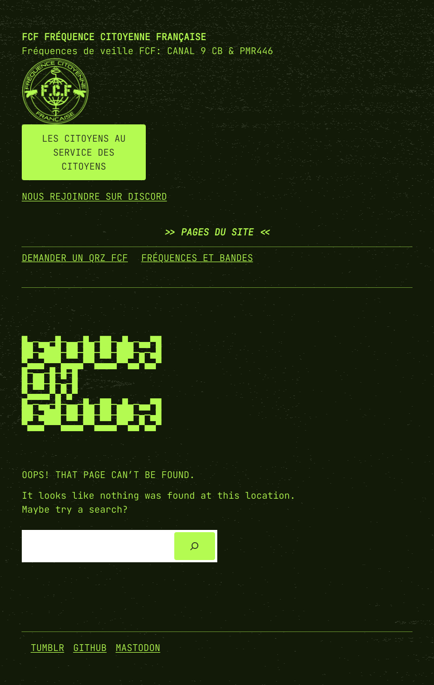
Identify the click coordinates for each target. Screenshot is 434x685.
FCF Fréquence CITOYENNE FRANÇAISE (114, 37)
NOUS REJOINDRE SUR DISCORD (94, 196)
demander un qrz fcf (75, 258)
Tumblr (47, 647)
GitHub (90, 647)
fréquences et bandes (197, 258)
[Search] (194, 546)
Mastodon (138, 647)
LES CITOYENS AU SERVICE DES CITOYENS (84, 152)
